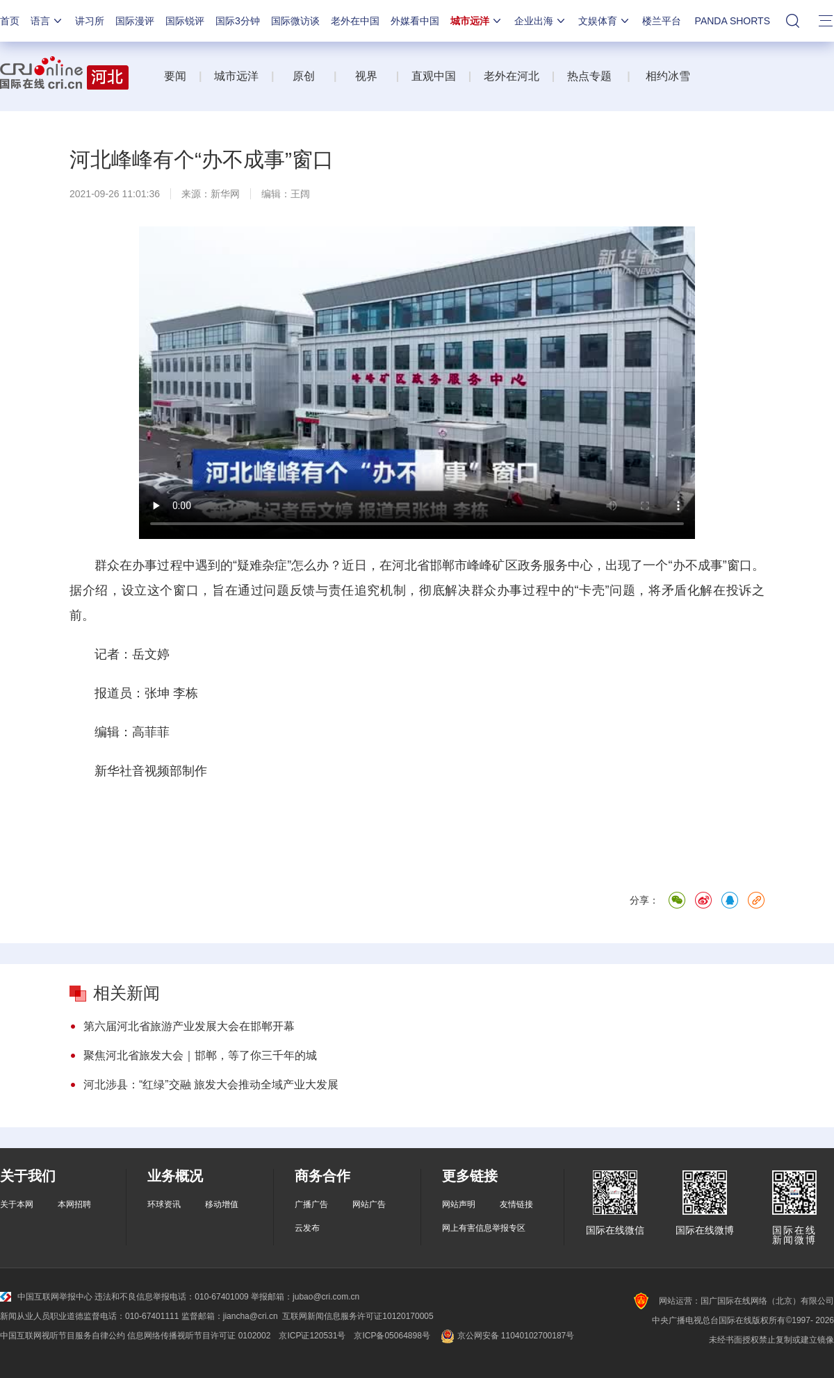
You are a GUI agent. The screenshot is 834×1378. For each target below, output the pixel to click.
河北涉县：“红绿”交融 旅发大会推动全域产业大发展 (210, 1084)
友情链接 (516, 1204)
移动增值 (221, 1204)
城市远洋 (476, 20)
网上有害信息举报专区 (483, 1228)
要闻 (175, 76)
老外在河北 (511, 76)
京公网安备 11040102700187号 (506, 1335)
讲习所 (89, 20)
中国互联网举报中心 (46, 1297)
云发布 (307, 1228)
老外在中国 (355, 20)
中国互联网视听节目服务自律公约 (62, 1335)
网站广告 (369, 1204)
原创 (305, 76)
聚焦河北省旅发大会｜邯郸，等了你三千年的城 (200, 1055)
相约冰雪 (668, 76)
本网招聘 (74, 1204)
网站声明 (458, 1204)
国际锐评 (184, 20)
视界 (366, 76)
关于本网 (16, 1204)
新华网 (225, 193)
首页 (9, 20)
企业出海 (540, 20)
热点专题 (589, 76)
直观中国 (433, 76)
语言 (47, 20)
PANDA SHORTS (732, 20)
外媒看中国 (415, 20)
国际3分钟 (237, 20)
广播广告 (311, 1204)
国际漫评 (134, 20)
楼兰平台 (661, 20)
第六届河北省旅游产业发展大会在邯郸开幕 (189, 1026)
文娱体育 (604, 20)
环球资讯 (164, 1204)
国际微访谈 (295, 20)
